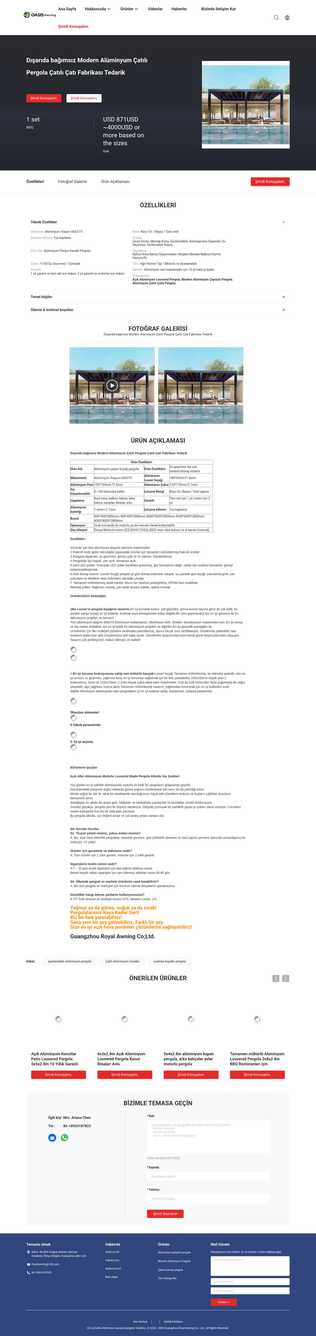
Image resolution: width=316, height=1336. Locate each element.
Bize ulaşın (111, 1277)
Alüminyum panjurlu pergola (174, 1252)
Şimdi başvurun (165, 1214)
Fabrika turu (112, 1260)
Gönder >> (224, 1302)
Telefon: (154, 1189)
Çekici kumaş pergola (170, 1270)
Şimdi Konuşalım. (43, 98)
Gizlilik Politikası (173, 1321)
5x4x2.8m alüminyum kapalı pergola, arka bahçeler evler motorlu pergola (189, 1059)
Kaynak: (154, 1167)
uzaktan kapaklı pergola (170, 961)
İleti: (152, 1116)
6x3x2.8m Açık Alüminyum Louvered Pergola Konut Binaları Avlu (121, 1059)
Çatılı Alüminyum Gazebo (122, 961)
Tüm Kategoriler (167, 1278)
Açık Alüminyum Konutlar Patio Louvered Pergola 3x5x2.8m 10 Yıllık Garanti (54, 1059)
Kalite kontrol (113, 1268)
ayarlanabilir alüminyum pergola (69, 961)
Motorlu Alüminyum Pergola (174, 1261)
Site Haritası (140, 1321)
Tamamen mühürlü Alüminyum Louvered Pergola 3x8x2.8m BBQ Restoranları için (257, 1059)
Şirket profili (112, 1252)
